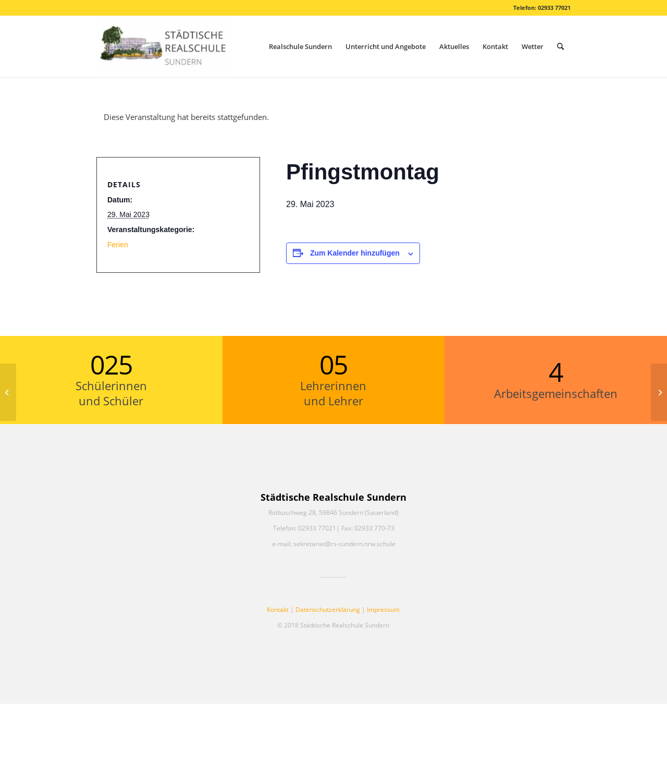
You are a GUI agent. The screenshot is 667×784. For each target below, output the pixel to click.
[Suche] (560, 46)
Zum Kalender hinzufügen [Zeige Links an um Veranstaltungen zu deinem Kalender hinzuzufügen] (355, 253)
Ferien (117, 244)
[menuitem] (300, 46)
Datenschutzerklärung (327, 609)
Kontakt (278, 609)
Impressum (383, 609)
